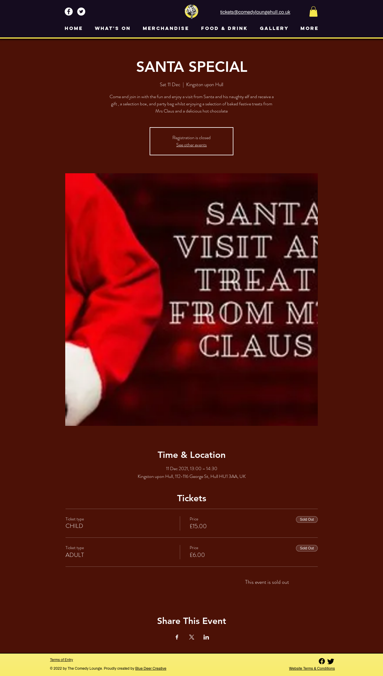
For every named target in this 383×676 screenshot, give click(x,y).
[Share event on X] (191, 637)
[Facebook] (322, 661)
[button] (313, 11)
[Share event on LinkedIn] (206, 637)
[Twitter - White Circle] (81, 11)
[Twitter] (331, 661)
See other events (191, 144)
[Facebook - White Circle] (69, 11)
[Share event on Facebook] (177, 637)
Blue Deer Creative (150, 668)
